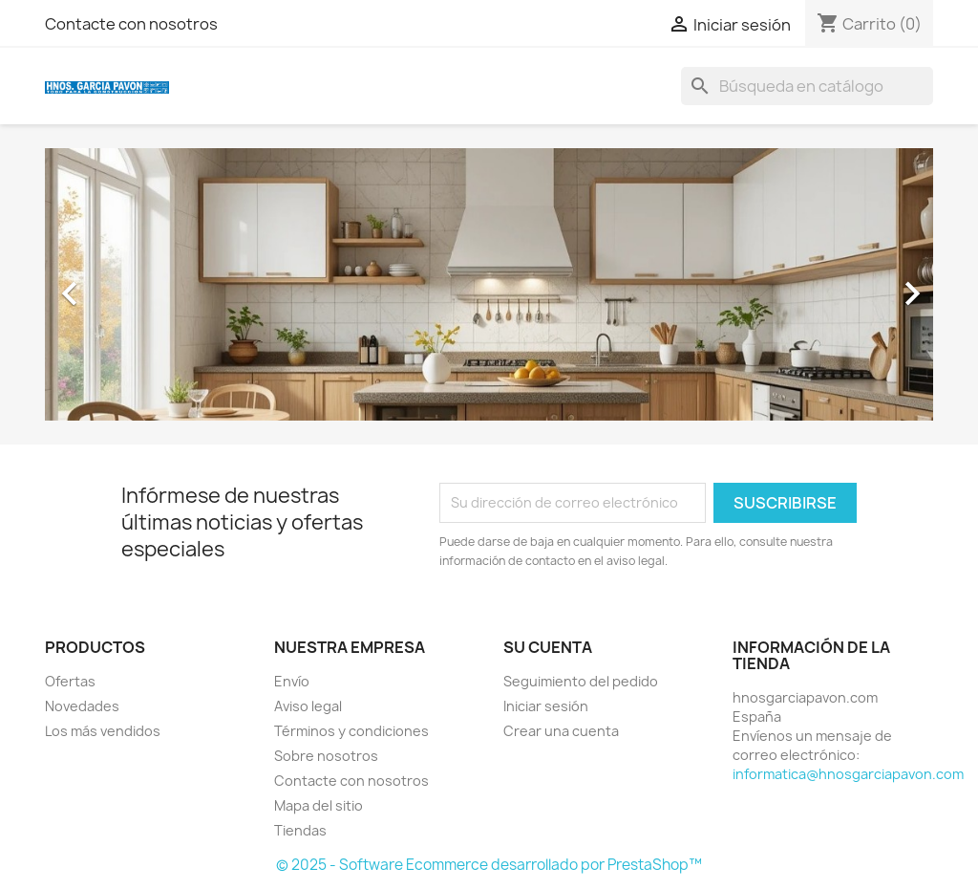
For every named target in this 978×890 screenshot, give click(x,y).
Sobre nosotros (326, 756)
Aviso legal (308, 706)
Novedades (82, 706)
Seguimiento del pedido (580, 681)
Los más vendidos (102, 731)
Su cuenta (547, 647)
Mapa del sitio (318, 805)
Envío (291, 681)
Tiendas (300, 830)
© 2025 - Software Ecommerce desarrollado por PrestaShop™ (489, 865)
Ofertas (70, 681)
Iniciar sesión (545, 706)
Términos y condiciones (351, 731)
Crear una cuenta (561, 731)
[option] (489, 284)
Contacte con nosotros (131, 23)
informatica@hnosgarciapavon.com (848, 774)
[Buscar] (807, 86)
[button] (112, 284)
